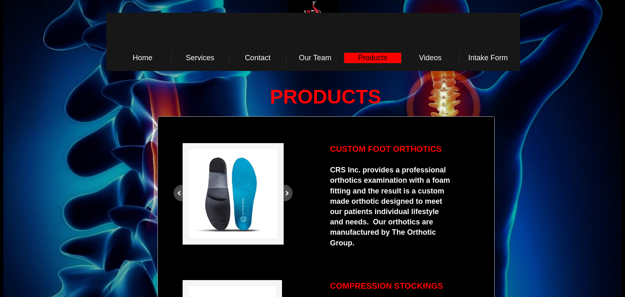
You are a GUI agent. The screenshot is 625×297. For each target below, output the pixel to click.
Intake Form (488, 58)
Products (373, 58)
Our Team (315, 58)
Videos (430, 58)
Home (143, 58)
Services (200, 58)
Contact (257, 58)
